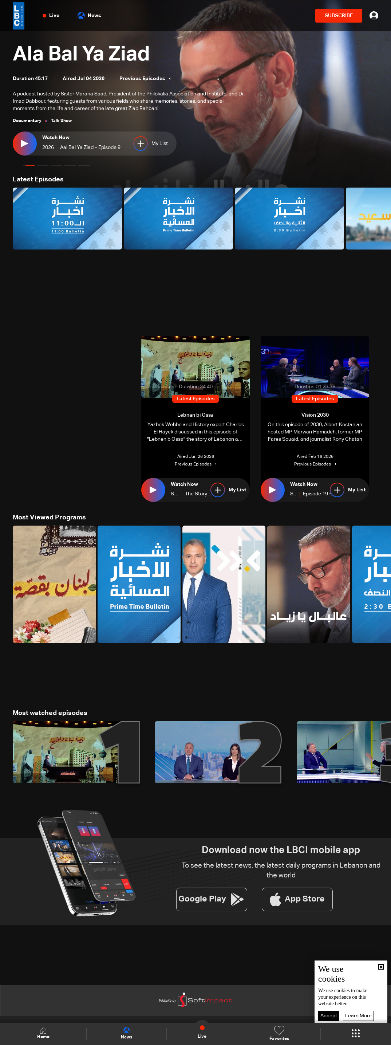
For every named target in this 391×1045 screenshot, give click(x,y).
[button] (29, 165)
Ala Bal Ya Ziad (81, 54)
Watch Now (56, 137)
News (89, 15)
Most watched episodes (50, 713)
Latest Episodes (38, 179)
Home (43, 1034)
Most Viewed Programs (49, 517)
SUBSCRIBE (339, 15)
